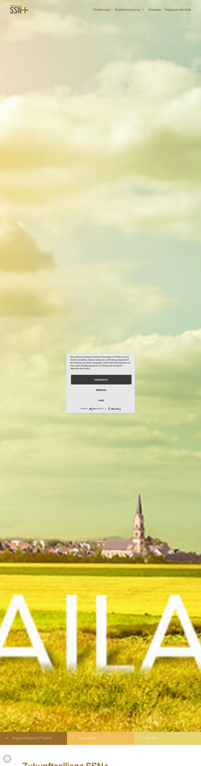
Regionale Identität (178, 9)
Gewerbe (154, 9)
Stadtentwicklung (129, 10)
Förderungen (102, 9)
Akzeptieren (101, 379)
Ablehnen (101, 390)
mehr (101, 400)
